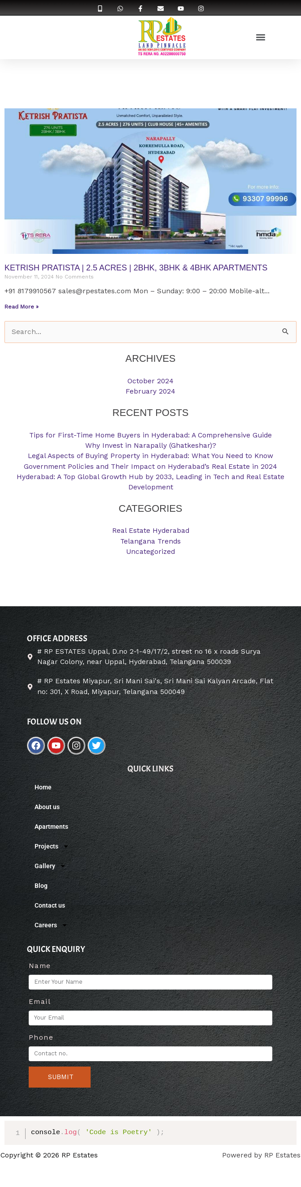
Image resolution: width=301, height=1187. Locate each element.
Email (40, 1002)
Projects (52, 846)
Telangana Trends (150, 541)
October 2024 (150, 381)
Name (40, 966)
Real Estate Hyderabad (150, 531)
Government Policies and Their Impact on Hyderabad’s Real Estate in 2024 (150, 467)
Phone (41, 1037)
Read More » (21, 307)
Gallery (50, 866)
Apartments (51, 826)
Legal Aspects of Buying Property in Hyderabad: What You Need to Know (150, 456)
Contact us (50, 905)
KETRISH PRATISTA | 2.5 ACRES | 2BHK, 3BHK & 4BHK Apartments (135, 267)
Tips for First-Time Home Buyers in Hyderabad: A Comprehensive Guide (150, 435)
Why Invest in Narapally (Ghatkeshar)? (150, 445)
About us (47, 806)
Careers (51, 925)
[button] (260, 37)
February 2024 (150, 391)
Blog (41, 885)
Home (43, 787)
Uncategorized (150, 552)
